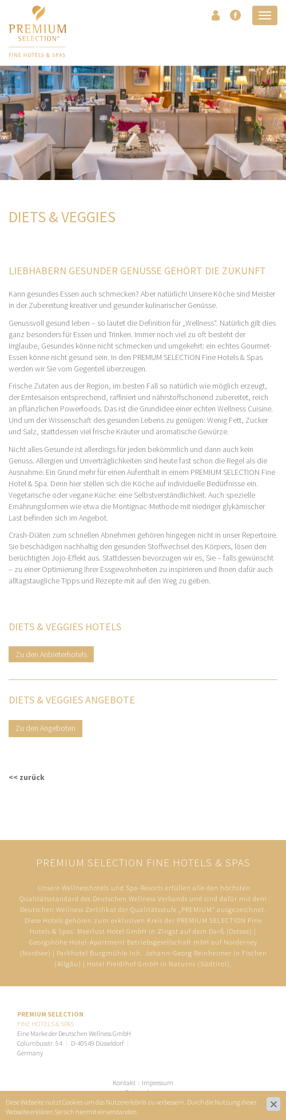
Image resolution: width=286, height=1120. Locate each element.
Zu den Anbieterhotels (51, 654)
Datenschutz (143, 1092)
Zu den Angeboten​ (45, 728)
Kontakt (124, 1082)
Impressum (157, 1082)
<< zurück (27, 777)
